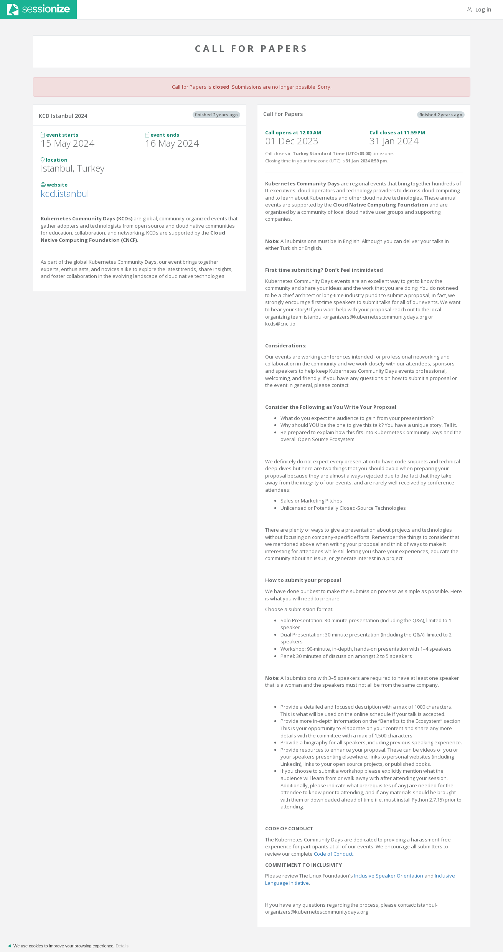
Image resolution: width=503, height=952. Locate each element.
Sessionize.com (38, 9)
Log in (479, 9)
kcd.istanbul (65, 193)
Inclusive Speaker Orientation (388, 875)
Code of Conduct (333, 853)
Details (122, 946)
